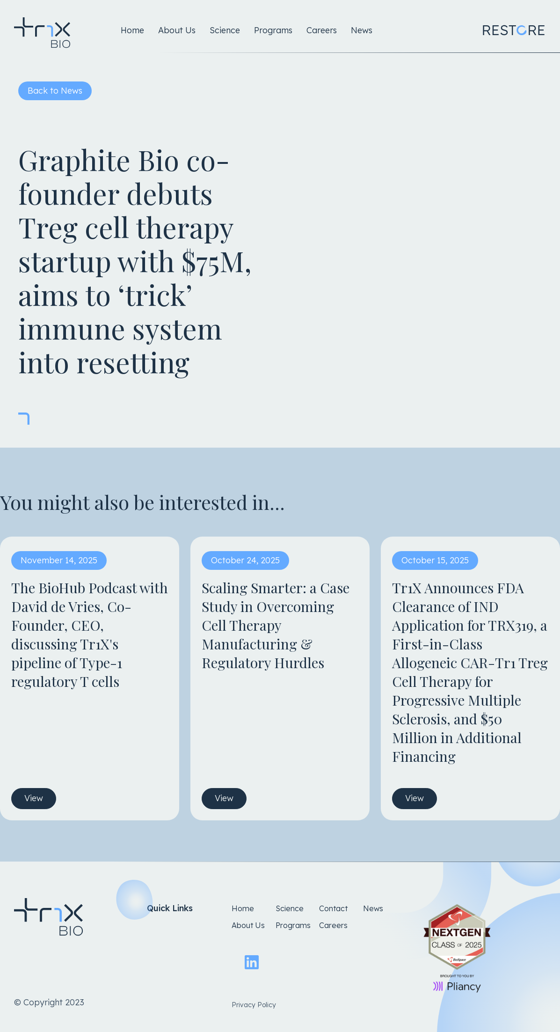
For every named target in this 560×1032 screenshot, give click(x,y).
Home (132, 30)
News (361, 30)
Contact (333, 908)
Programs (273, 30)
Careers (321, 30)
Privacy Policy (254, 1005)
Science (225, 30)
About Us (177, 30)
